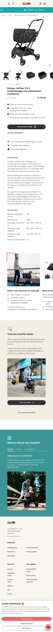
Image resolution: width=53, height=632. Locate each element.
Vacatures (10, 586)
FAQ (8, 589)
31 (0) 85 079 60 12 (13, 536)
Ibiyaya (10, 15)
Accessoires (11, 555)
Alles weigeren (26, 628)
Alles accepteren (26, 619)
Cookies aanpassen (26, 623)
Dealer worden (30, 575)
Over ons (10, 569)
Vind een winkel (26, 402)
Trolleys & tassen (31, 551)
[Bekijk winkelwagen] (44, 3)
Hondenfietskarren (32, 547)
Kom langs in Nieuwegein (26, 412)
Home (3, 15)
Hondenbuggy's (12, 547)
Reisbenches (11, 551)
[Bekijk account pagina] (40, 3)
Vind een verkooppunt (15, 133)
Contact (9, 593)
